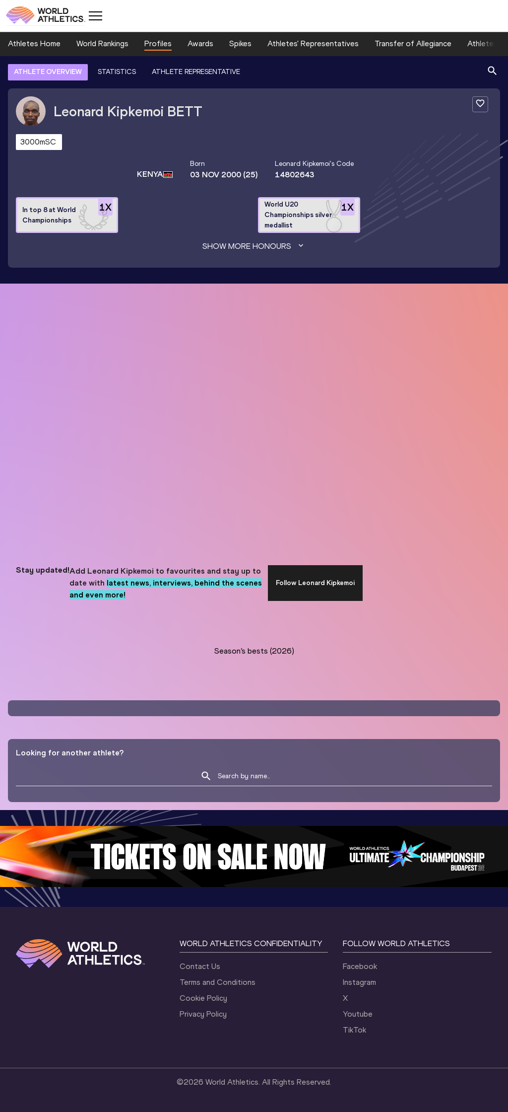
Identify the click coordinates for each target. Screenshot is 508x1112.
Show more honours (254, 246)
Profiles (158, 43)
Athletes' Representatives (313, 43)
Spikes (240, 43)
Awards (200, 43)
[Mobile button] (95, 16)
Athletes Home (34, 43)
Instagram (359, 982)
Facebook (360, 966)
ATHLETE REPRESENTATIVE (196, 72)
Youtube (358, 1014)
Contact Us (200, 966)
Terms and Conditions (217, 982)
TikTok (354, 1030)
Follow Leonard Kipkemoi (315, 583)
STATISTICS (117, 72)
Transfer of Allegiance (413, 43)
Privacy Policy (203, 1014)
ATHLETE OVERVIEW (48, 72)
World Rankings (102, 43)
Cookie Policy (203, 998)
